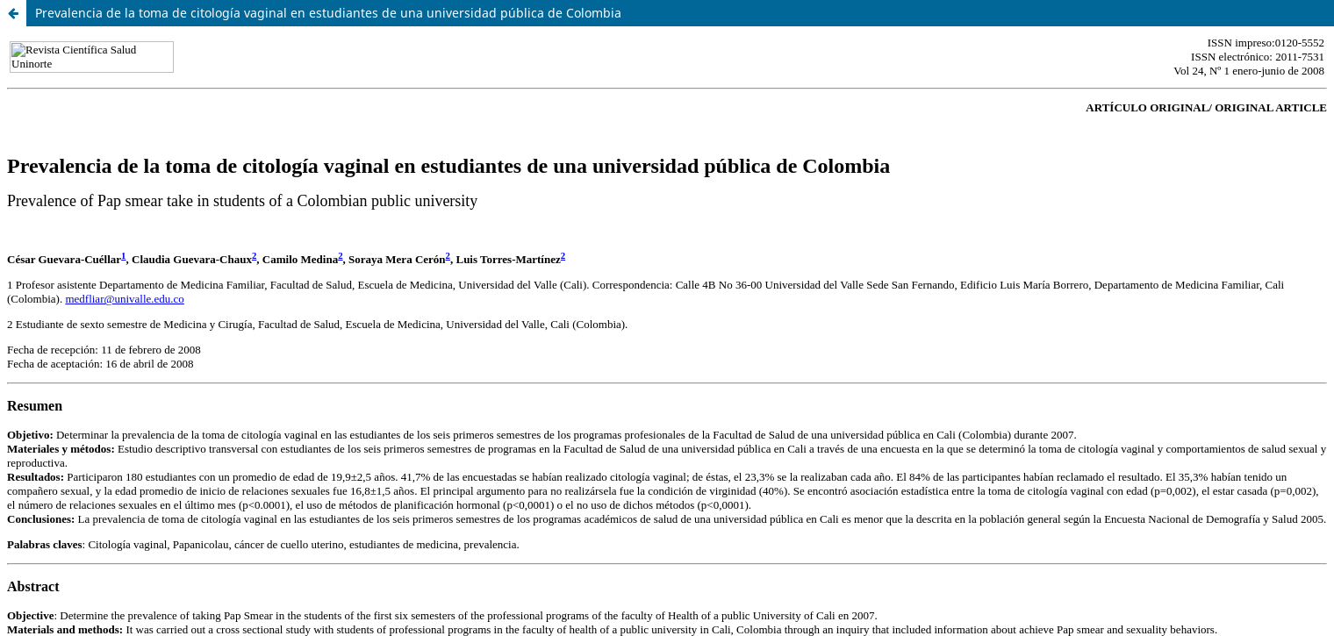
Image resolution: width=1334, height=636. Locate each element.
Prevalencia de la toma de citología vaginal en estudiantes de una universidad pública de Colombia (328, 12)
